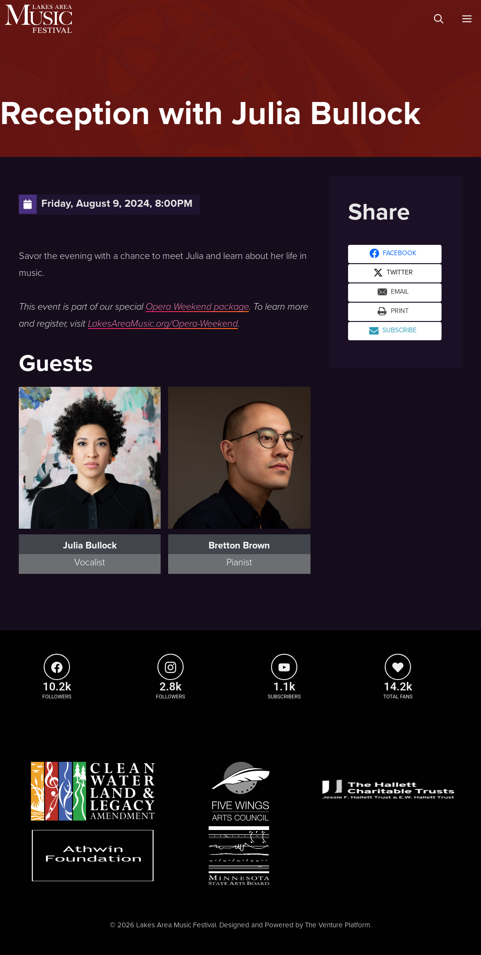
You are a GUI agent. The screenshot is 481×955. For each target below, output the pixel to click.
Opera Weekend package (197, 307)
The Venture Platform (337, 925)
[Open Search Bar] (439, 19)
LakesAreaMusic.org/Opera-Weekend (163, 323)
